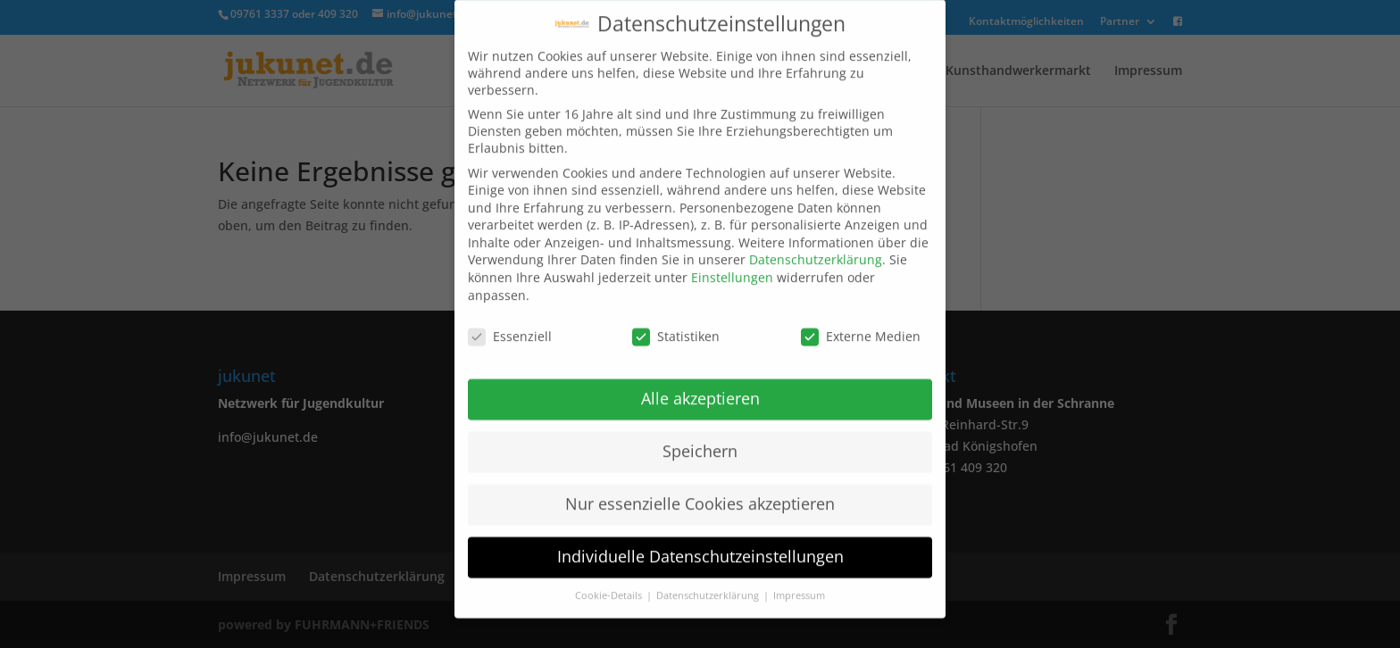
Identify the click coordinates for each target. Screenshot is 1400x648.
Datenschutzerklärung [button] (709, 581)
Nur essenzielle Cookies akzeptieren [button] (700, 489)
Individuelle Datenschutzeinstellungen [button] (700, 541)
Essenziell (510, 321)
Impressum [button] (799, 581)
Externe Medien (861, 321)
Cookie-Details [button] (610, 581)
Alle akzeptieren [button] (700, 384)
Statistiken (676, 321)
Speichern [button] (700, 436)
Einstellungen (732, 262)
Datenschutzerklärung (815, 245)
